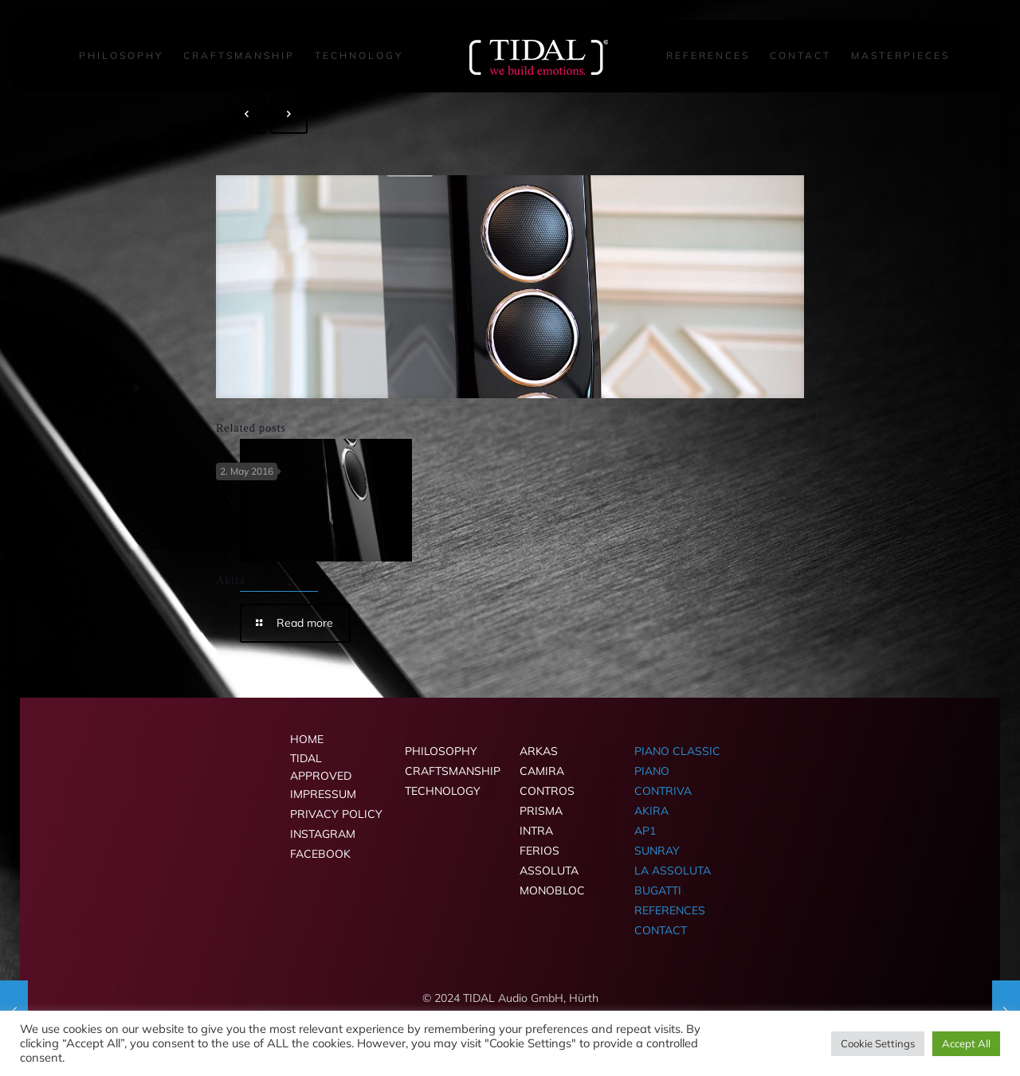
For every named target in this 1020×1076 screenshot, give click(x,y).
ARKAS (539, 751)
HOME (307, 739)
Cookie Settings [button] (878, 1043)
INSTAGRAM (322, 834)
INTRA (536, 831)
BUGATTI (657, 890)
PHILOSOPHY (441, 751)
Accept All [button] (966, 1043)
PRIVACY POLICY (336, 814)
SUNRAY (657, 850)
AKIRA (651, 811)
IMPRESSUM (323, 794)
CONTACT (660, 930)
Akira (230, 580)
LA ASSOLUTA (672, 870)
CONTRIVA (663, 791)
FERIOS (539, 850)
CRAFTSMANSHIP (452, 771)
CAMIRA (542, 771)
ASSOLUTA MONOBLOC (552, 880)
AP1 (645, 831)
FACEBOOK (320, 854)
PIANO (651, 771)
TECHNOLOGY (443, 791)
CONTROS (547, 791)
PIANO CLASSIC (677, 751)
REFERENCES (669, 910)
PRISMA (541, 811)
